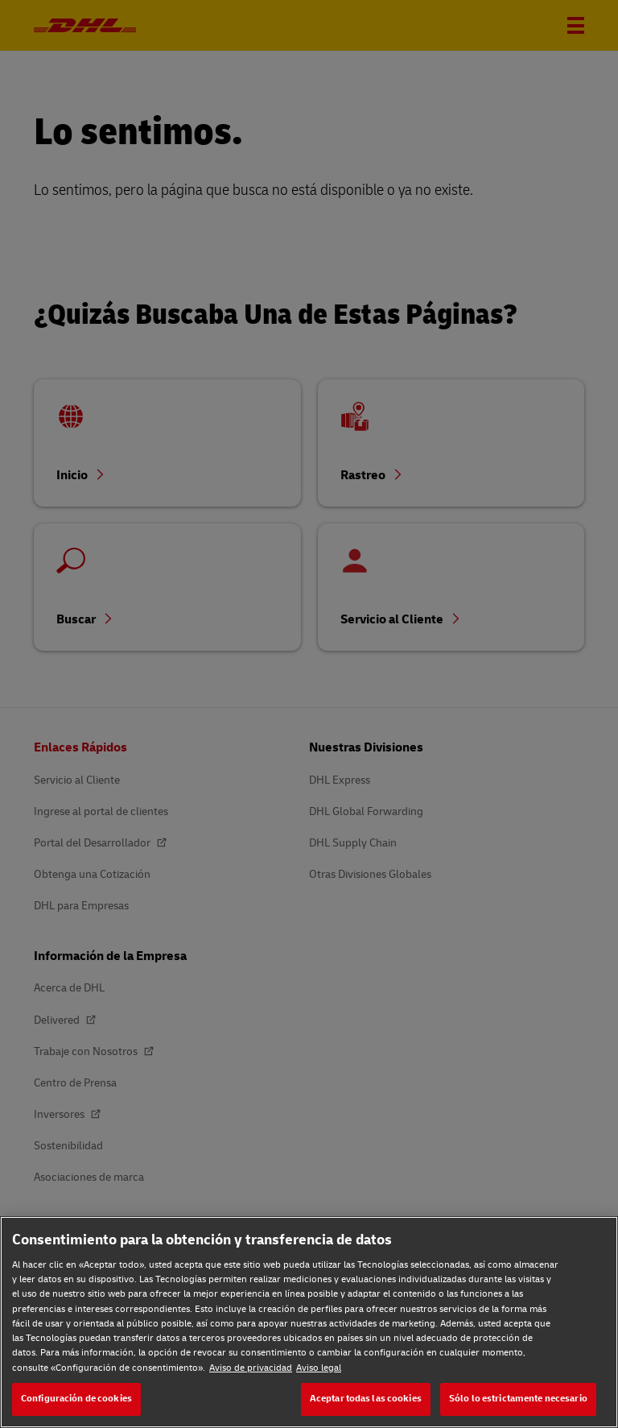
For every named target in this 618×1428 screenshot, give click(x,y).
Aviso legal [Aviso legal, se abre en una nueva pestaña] (318, 1368)
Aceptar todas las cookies (366, 1399)
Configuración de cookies (76, 1399)
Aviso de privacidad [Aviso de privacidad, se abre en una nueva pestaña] (250, 1368)
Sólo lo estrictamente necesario (518, 1399)
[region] (309, 1322)
